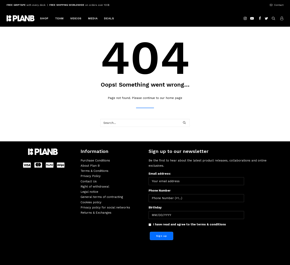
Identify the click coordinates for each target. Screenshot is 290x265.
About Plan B (90, 165)
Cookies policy (91, 202)
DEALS (109, 18)
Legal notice (89, 192)
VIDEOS (76, 18)
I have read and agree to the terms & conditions (189, 224)
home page (174, 98)
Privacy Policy (91, 176)
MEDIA (93, 18)
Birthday (155, 207)
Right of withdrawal (95, 186)
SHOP (44, 18)
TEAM (59, 18)
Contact (278, 5)
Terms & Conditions (94, 171)
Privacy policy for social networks (105, 207)
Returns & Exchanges (96, 212)
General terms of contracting (102, 197)
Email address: (196, 178)
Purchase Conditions (95, 160)
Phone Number (160, 190)
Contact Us (89, 181)
